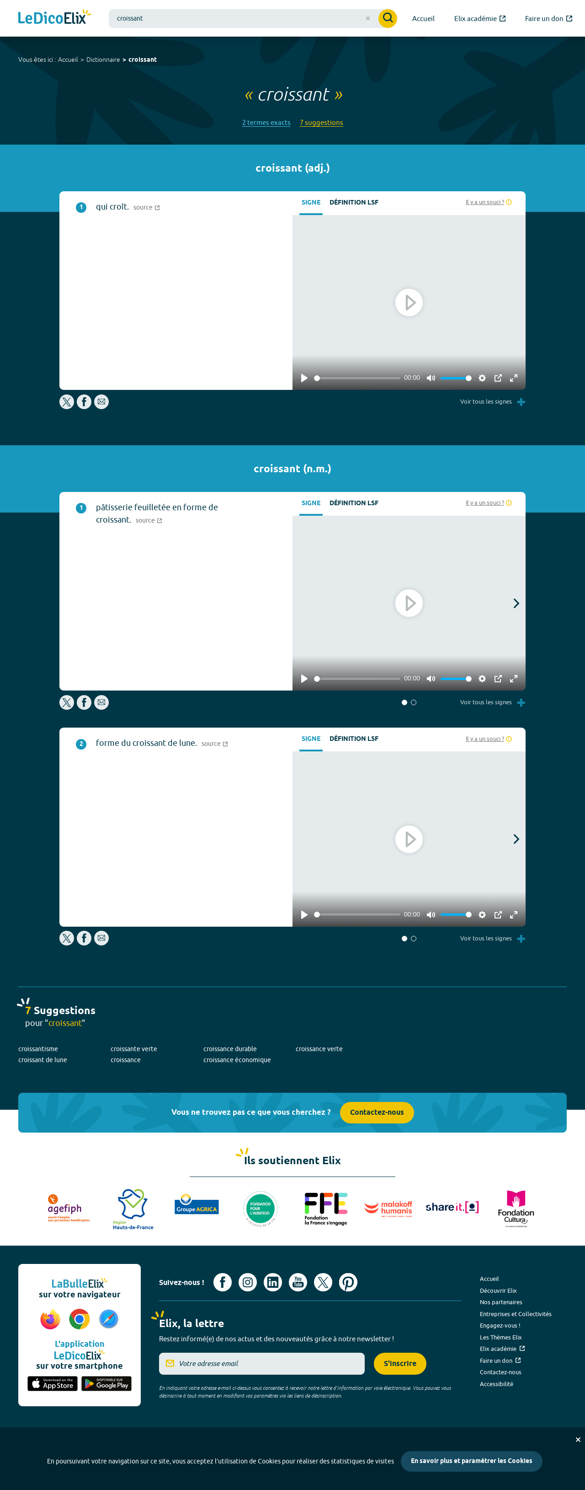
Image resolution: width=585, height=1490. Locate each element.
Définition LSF (354, 203)
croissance (126, 1060)
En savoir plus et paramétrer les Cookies (471, 1461)
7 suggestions (321, 122)
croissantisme (38, 1049)
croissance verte (319, 1049)
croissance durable (230, 1049)
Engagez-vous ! (500, 1325)
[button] (404, 702)
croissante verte (134, 1049)
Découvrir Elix (498, 1290)
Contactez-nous (377, 1113)
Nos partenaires (501, 1302)
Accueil (68, 59)
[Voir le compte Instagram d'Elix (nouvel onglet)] (248, 1282)
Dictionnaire (103, 59)
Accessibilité (496, 1383)
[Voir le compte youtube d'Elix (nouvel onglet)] (298, 1282)
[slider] (357, 378)
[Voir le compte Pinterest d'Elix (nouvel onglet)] (348, 1282)
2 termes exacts (266, 122)
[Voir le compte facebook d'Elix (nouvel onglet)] (222, 1282)
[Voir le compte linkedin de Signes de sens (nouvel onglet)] (273, 1282)
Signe (311, 203)
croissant (142, 60)
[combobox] (253, 18)
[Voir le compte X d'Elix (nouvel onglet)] (323, 1282)
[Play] (304, 378)
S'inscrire (400, 1364)
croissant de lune (42, 1060)
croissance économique (237, 1060)
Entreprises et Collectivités (516, 1313)
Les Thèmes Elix (501, 1337)
